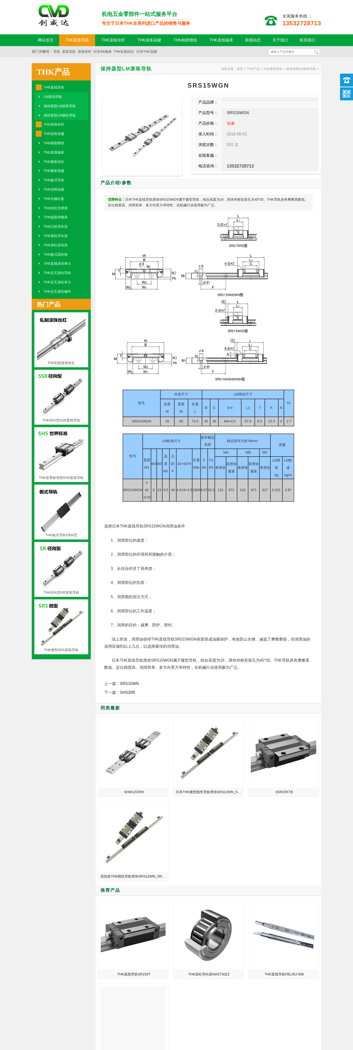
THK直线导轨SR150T (124, 852)
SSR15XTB (237, 773)
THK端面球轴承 (56, 217)
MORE (163, 887)
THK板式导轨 (54, 180)
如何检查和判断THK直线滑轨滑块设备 (119, 915)
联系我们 (307, 40)
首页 (240, 69)
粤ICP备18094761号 (251, 1027)
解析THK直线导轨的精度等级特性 (269, 915)
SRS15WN (129, 684)
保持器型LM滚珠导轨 (60, 106)
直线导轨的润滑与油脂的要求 (115, 929)
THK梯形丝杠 (54, 162)
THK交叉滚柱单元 (57, 282)
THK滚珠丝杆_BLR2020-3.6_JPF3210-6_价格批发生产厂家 (270, 908)
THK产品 (53, 71)
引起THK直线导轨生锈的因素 (266, 901)
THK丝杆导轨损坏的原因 (263, 936)
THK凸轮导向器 (56, 226)
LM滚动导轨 (53, 97)
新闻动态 (253, 40)
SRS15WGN (238, 113)
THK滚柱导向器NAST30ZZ (180, 852)
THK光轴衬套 (54, 199)
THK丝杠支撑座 (56, 208)
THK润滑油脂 (54, 189)
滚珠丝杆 (84, 51)
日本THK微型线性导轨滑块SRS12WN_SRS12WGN (181, 773)
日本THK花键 (146, 51)
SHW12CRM (124, 773)
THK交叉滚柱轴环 (57, 291)
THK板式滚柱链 (56, 254)
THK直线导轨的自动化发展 (114, 901)
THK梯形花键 (54, 171)
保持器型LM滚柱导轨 (60, 115)
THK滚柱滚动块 (56, 245)
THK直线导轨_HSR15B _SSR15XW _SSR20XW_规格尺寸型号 (119, 949)
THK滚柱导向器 (56, 236)
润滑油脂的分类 (105, 943)
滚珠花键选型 (254, 929)
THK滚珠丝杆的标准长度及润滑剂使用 (119, 908)
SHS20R (127, 692)
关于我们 (280, 40)
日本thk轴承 (102, 51)
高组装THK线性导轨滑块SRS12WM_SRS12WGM (294, 773)
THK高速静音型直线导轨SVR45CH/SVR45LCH (294, 852)
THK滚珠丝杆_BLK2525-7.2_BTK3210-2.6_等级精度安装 (119, 922)
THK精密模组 (185, 40)
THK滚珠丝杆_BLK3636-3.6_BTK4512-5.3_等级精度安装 (270, 943)
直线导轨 (69, 51)
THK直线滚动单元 (57, 263)
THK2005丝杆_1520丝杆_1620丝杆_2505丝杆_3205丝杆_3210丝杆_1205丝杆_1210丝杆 (119, 936)
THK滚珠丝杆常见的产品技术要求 (269, 922)
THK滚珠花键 (149, 40)
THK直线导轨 (77, 40)
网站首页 (45, 40)
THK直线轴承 (221, 40)
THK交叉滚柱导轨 (57, 273)
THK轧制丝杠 (124, 51)
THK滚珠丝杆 (113, 40)
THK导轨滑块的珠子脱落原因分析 (269, 949)
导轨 (56, 51)
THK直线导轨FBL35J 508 (237, 852)
